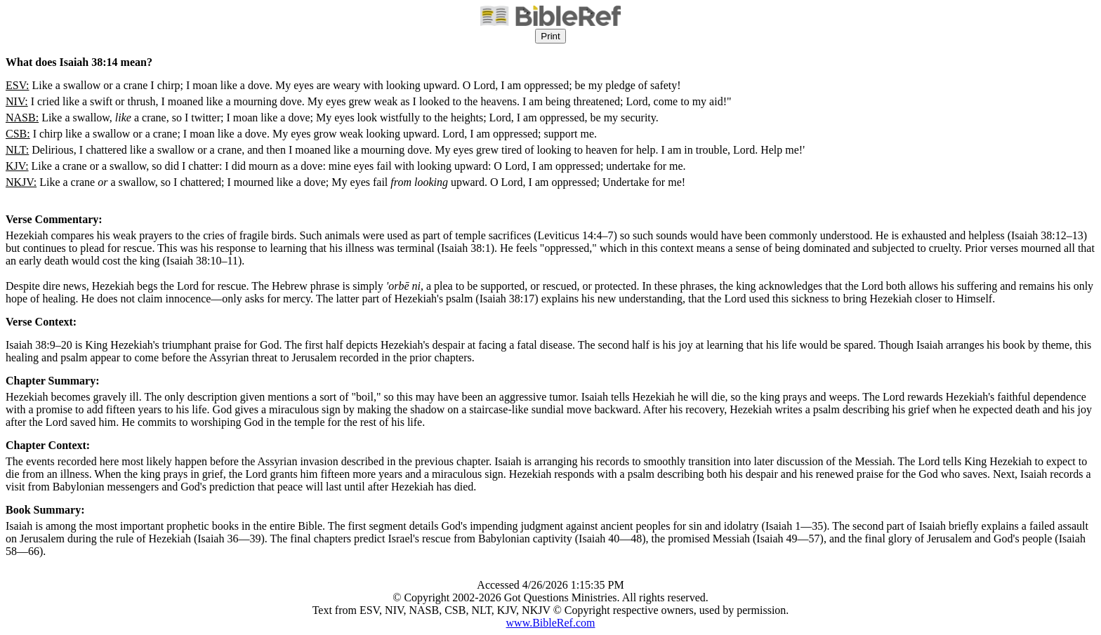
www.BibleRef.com (550, 623)
